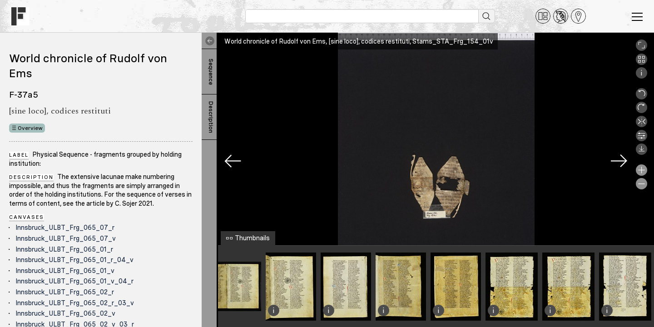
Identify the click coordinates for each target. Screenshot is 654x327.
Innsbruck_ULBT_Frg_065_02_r (64, 292)
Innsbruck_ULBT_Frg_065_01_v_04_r (74, 281)
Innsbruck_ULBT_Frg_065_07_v (65, 238)
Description (211, 117)
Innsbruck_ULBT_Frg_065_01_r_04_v (74, 259)
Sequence (211, 72)
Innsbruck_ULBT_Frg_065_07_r (64, 227)
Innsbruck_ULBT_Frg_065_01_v (64, 270)
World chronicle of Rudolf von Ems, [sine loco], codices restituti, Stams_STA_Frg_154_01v (358, 41)
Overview (30, 128)
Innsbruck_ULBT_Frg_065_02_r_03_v (74, 303)
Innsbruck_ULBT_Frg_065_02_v (65, 313)
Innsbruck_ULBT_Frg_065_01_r (64, 249)
